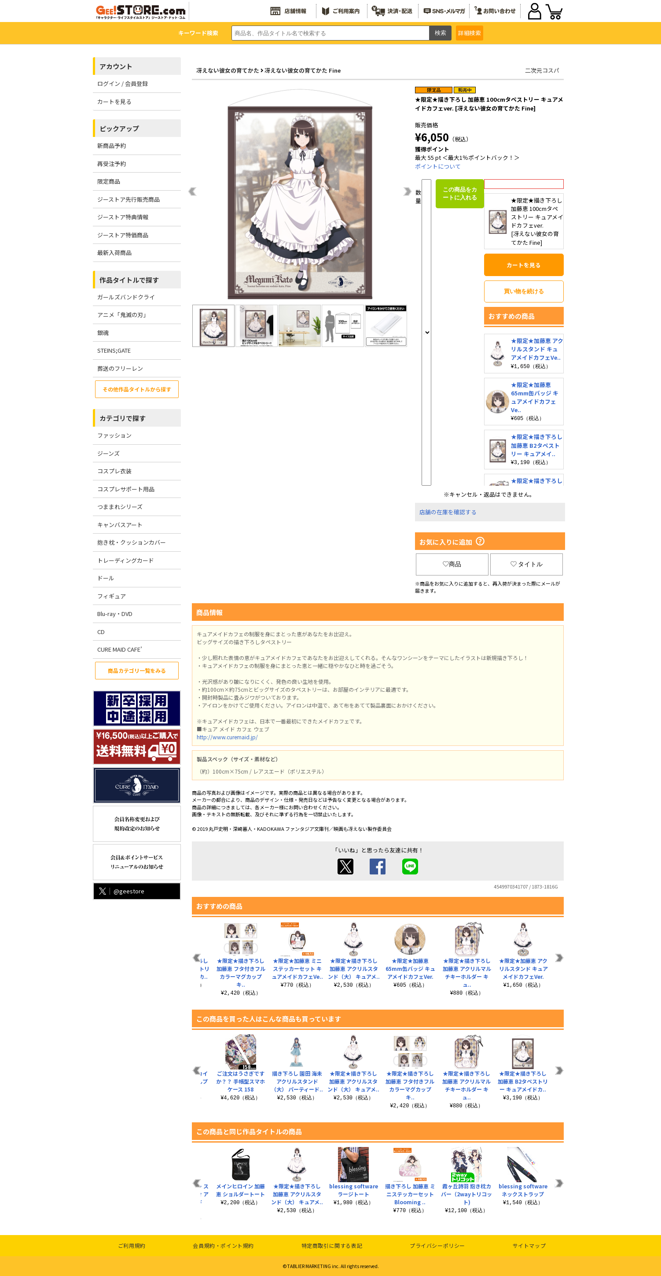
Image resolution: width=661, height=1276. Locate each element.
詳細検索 (469, 33)
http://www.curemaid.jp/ (227, 737)
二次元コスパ (542, 70)
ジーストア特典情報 (122, 217)
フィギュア (111, 596)
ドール (105, 578)
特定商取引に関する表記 (332, 1245)
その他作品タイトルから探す (137, 389)
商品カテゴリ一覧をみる (137, 670)
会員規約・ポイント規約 (223, 1245)
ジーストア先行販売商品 (128, 199)
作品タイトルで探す (129, 279)
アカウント (115, 66)
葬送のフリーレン (120, 368)
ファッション (114, 435)
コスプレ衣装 (114, 471)
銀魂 (103, 332)
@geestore (120, 891)
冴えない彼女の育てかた (227, 70)
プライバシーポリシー (437, 1245)
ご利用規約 (132, 1245)
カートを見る (114, 101)
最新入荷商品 (114, 252)
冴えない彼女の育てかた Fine (302, 70)
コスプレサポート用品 (125, 489)
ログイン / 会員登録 (122, 83)
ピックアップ (119, 128)
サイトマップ (529, 1245)
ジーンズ (108, 453)
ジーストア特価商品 (122, 235)
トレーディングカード (125, 560)
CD (101, 631)
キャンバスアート (120, 524)
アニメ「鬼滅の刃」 (123, 314)
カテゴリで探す (122, 418)
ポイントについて (438, 166)
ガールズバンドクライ (126, 297)
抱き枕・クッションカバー (131, 542)
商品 (452, 564)
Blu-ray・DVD (114, 613)
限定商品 (108, 181)
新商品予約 (111, 145)
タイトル (526, 564)
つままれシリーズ (120, 506)
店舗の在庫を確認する (448, 512)
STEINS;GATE (114, 350)
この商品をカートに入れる (460, 193)
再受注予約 (111, 163)
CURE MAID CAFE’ (119, 649)
